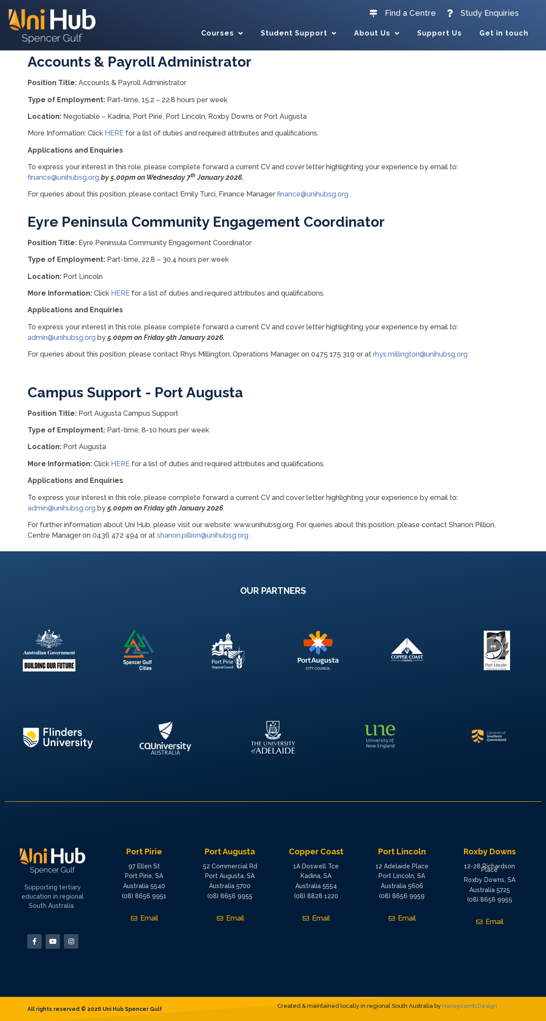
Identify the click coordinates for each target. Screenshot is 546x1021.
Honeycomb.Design (469, 1006)
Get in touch (503, 33)
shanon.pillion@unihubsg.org (202, 535)
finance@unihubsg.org (63, 177)
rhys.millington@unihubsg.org (420, 354)
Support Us (439, 33)
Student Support (299, 33)
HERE (114, 133)
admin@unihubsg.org (62, 337)
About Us (377, 33)
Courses (222, 33)
